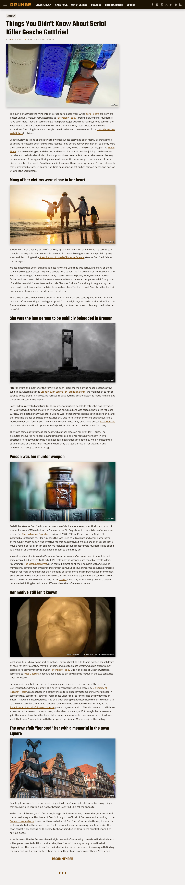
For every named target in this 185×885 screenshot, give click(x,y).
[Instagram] (162, 4)
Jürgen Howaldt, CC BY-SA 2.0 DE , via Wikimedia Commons (90, 654)
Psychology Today (66, 117)
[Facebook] (152, 4)
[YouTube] (157, 4)
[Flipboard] (171, 4)
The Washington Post (35, 563)
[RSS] (180, 4)
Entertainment (114, 4)
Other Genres (79, 4)
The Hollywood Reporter (35, 534)
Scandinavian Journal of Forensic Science (61, 257)
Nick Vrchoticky (16, 39)
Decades (96, 4)
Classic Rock (43, 4)
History (11, 16)
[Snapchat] (176, 4)
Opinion (131, 4)
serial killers (92, 113)
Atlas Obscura (107, 421)
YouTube (114, 105)
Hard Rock (61, 4)
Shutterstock (109, 795)
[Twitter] (166, 4)
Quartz (62, 579)
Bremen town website (22, 821)
